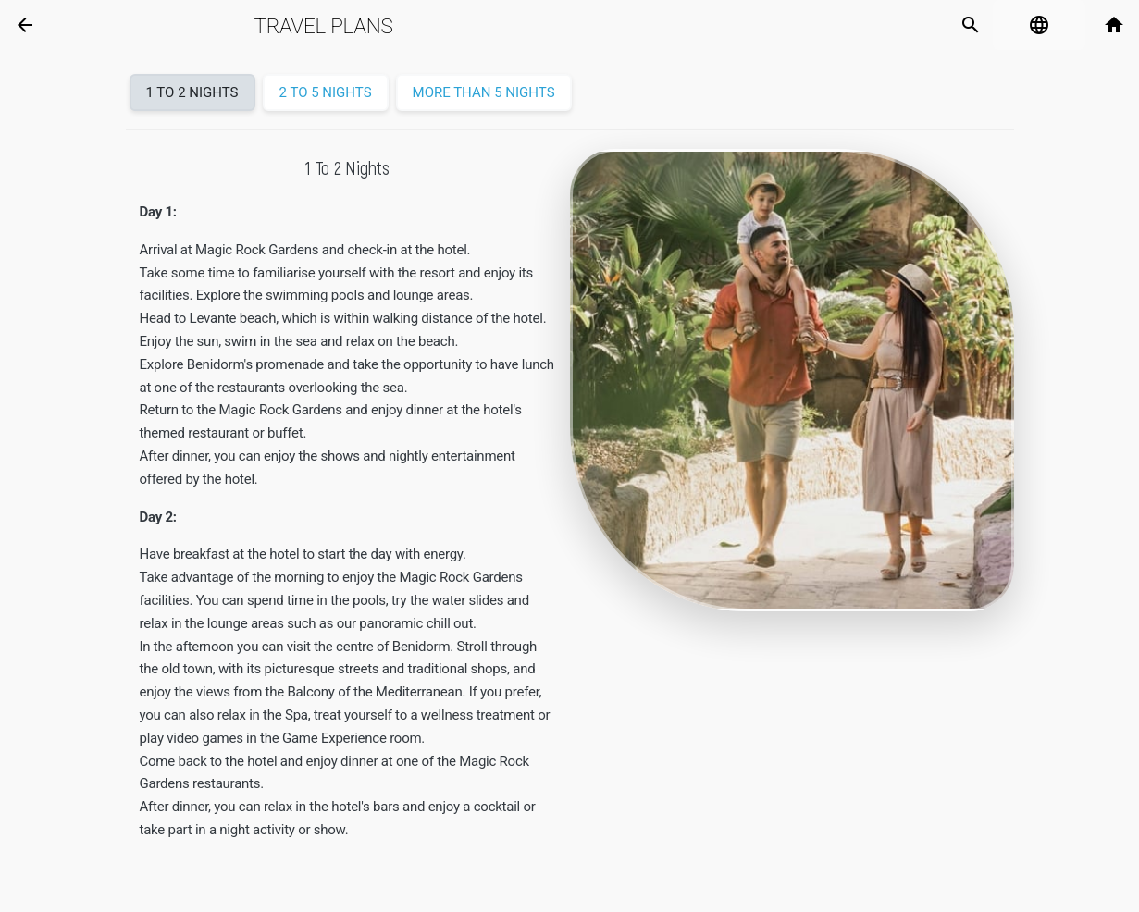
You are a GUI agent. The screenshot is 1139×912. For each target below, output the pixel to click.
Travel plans (323, 26)
